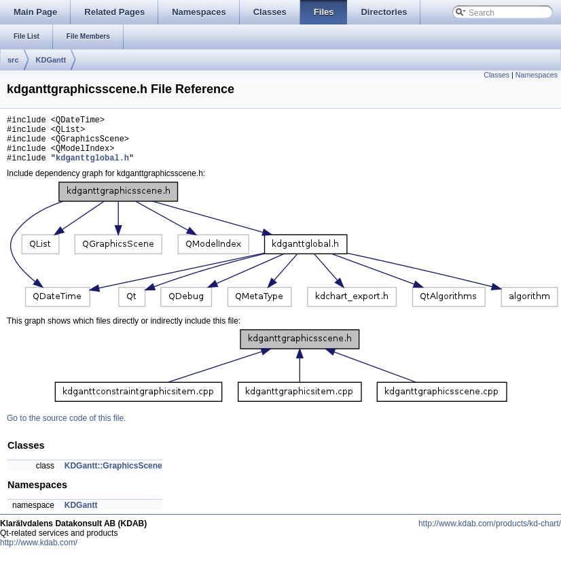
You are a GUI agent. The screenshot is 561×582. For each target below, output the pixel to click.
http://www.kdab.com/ (38, 553)
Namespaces (536, 75)
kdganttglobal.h (92, 167)
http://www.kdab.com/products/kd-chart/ (489, 533)
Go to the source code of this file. (66, 428)
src (13, 60)
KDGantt (51, 60)
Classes (496, 75)
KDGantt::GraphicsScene (113, 476)
